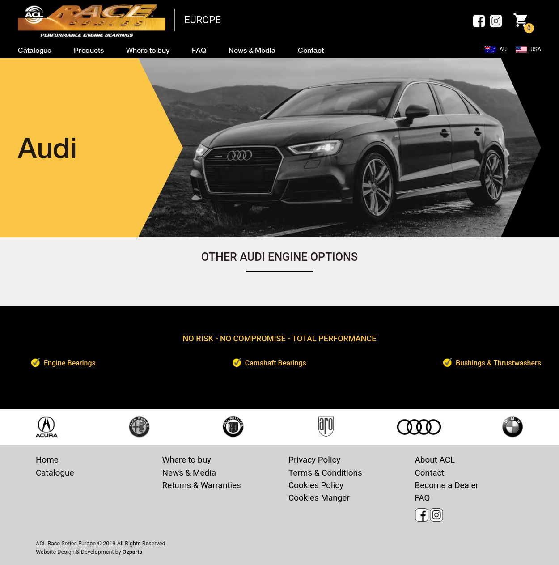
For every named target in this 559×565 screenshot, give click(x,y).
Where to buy (187, 460)
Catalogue (55, 472)
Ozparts (132, 551)
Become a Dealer (447, 485)
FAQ (422, 498)
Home (47, 460)
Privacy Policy (314, 460)
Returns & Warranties (201, 485)
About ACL (435, 460)
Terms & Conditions (325, 472)
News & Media (189, 472)
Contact (430, 472)
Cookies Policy (315, 485)
